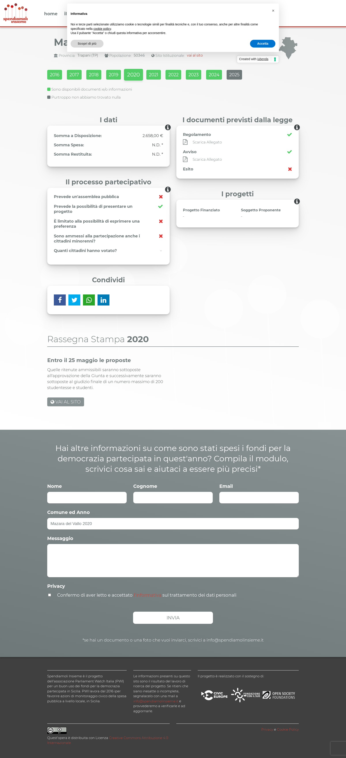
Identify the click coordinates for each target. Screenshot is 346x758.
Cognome (145, 485)
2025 (264, 75)
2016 (55, 75)
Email (226, 485)
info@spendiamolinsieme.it (155, 700)
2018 (101, 75)
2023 (216, 75)
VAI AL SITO (66, 401)
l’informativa (147, 594)
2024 (240, 75)
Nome (54, 485)
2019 (123, 75)
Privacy (56, 585)
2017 (78, 75)
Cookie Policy (288, 729)
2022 (193, 75)
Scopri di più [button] (87, 43)
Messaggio (60, 537)
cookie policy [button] (102, 29)
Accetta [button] (262, 43)
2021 (170, 75)
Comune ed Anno (68, 511)
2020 (147, 75)
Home (51, 13)
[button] (273, 10)
